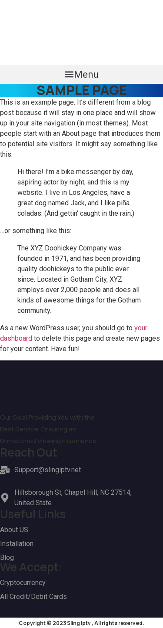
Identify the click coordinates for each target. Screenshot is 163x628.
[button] (81, 74)
